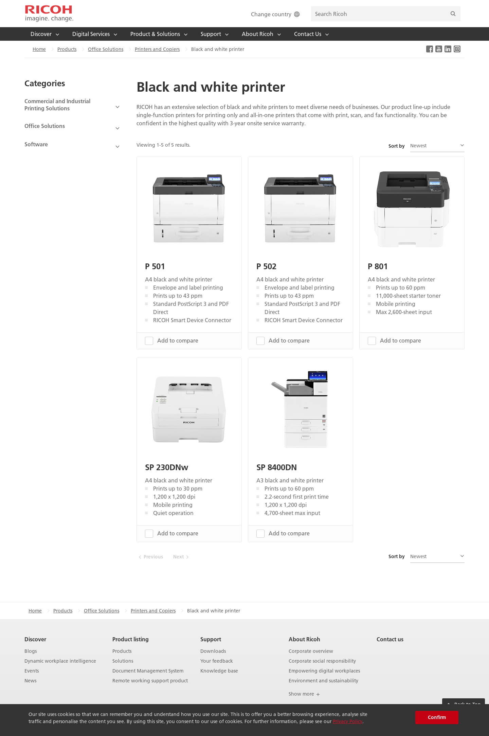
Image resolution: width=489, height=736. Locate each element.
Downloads (213, 651)
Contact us (390, 639)
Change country (276, 14)
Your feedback (216, 661)
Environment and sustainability (323, 680)
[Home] (49, 13)
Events (31, 671)
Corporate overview (311, 651)
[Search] (453, 13)
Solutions (122, 661)
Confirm (437, 717)
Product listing (130, 639)
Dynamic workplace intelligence (60, 661)
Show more (304, 694)
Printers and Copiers (157, 49)
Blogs (30, 651)
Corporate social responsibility (322, 661)
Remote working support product (150, 680)
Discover (35, 639)
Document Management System (147, 671)
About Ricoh (304, 639)
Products (66, 49)
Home (39, 49)
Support (210, 639)
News (30, 680)
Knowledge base (219, 671)
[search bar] (385, 13)
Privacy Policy (347, 721)
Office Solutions (105, 49)
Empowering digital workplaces (324, 671)
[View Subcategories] (72, 106)
